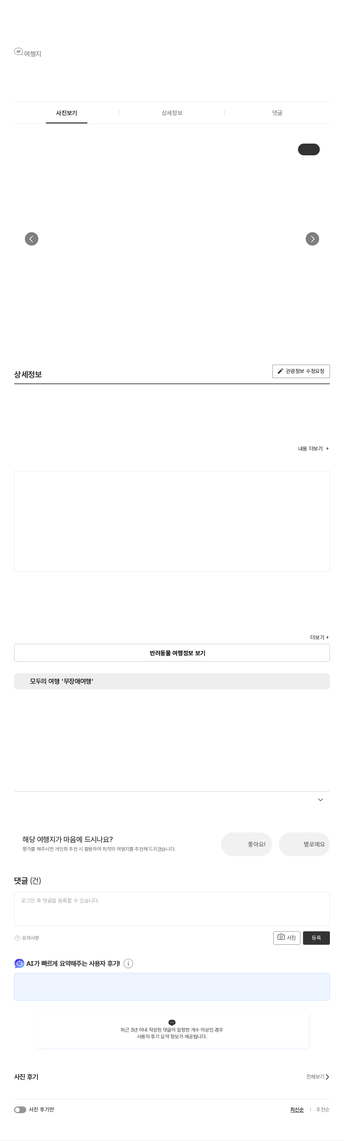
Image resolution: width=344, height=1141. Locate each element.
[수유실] (259, 708)
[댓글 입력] (172, 909)
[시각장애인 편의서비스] (209, 708)
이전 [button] (31, 239)
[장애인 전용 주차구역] (83, 708)
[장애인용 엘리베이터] (58, 708)
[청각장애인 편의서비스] (234, 708)
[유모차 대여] (309, 708)
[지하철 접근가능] (133, 708)
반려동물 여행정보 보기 (178, 653)
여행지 (32, 54)
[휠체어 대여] (184, 708)
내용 (311, 449)
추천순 (323, 1109)
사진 (287, 937)
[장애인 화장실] (32, 708)
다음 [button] (312, 239)
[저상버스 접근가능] (158, 708)
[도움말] (17, 938)
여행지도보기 (305, 483)
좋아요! (256, 844)
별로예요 (314, 844)
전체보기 (318, 1077)
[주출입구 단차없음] (108, 708)
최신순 (297, 1109)
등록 (316, 938)
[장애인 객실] (284, 708)
